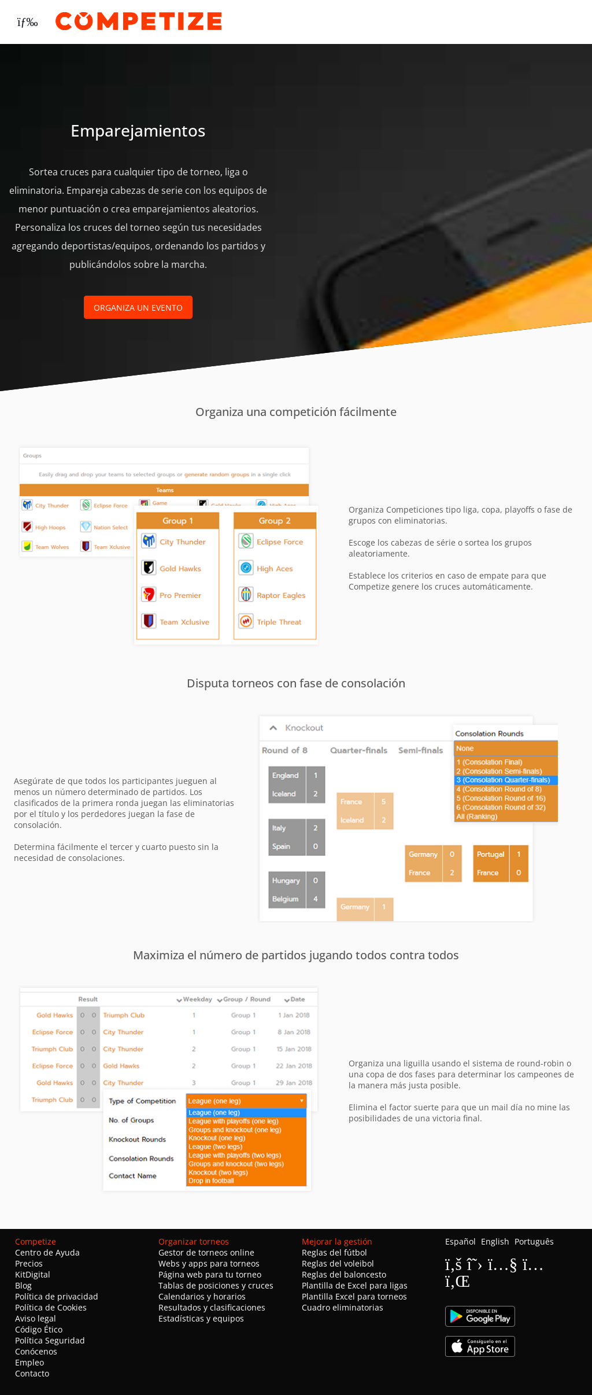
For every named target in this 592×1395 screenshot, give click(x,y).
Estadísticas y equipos (201, 1318)
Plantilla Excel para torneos (354, 1296)
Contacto (32, 1373)
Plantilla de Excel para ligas (355, 1285)
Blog (23, 1285)
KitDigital (32, 1274)
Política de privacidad (56, 1296)
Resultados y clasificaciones (211, 1307)
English (495, 1241)
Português (534, 1241)
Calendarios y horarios (202, 1296)
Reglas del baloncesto (344, 1274)
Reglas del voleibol (338, 1263)
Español (460, 1241)
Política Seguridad (50, 1340)
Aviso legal (35, 1318)
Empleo (29, 1362)
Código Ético (38, 1329)
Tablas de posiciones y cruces (215, 1285)
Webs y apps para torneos (209, 1263)
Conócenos (36, 1351)
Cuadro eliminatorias (342, 1307)
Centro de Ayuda (47, 1252)
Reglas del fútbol (334, 1252)
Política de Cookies (51, 1307)
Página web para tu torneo (209, 1274)
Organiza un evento (138, 307)
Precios (29, 1263)
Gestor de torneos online (206, 1252)
